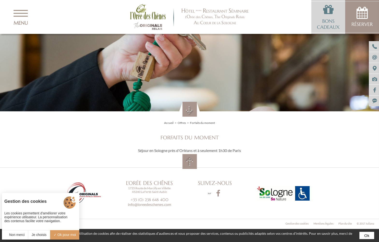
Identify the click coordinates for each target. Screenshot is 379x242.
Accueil (169, 123)
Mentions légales (323, 223)
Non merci (15, 235)
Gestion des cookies (297, 223)
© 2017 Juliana (365, 223)
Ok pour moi (65, 235)
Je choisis (39, 235)
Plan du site (345, 223)
